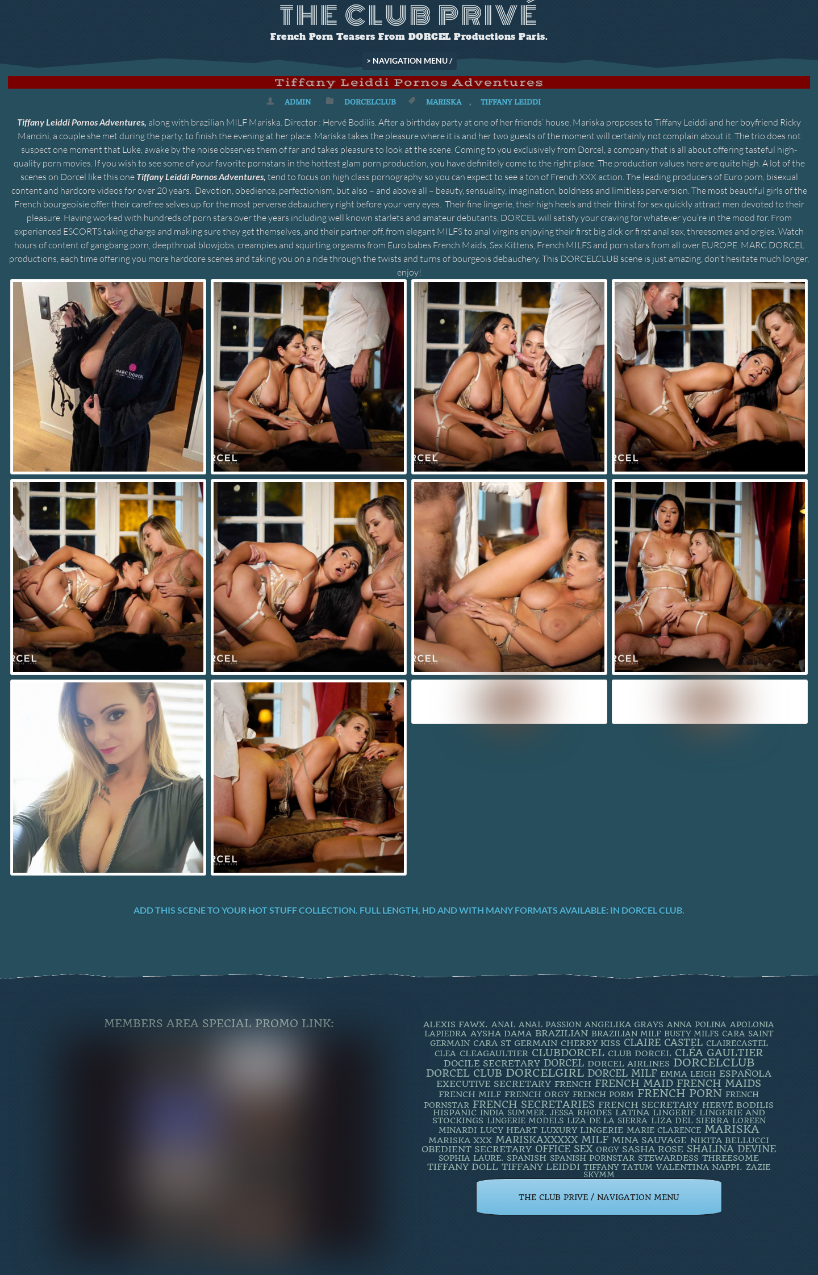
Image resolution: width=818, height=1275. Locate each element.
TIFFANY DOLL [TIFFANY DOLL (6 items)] (462, 1166)
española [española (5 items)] (745, 1073)
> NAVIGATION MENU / (409, 60)
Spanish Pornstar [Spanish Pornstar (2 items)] (592, 1157)
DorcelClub (370, 102)
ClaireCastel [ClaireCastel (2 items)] (737, 1043)
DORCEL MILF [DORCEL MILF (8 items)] (622, 1073)
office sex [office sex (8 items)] (563, 1149)
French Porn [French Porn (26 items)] (679, 1093)
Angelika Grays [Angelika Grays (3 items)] (624, 1024)
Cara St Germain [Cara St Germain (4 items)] (515, 1043)
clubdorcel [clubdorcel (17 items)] (568, 1053)
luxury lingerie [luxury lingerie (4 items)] (582, 1130)
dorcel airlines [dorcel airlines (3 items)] (628, 1064)
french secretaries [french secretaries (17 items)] (534, 1104)
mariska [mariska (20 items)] (731, 1129)
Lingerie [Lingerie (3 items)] (674, 1112)
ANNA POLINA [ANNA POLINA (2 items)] (697, 1024)
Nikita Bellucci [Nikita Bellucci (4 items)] (729, 1140)
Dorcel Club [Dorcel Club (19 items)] (464, 1073)
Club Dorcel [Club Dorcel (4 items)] (639, 1053)
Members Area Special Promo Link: (219, 1023)
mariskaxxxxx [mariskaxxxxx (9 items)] (536, 1139)
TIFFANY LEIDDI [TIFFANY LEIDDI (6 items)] (541, 1166)
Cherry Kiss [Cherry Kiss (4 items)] (590, 1043)
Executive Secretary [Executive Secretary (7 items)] (493, 1083)
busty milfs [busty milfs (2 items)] (691, 1033)
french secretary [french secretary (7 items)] (648, 1104)
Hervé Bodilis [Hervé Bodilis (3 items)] (738, 1105)
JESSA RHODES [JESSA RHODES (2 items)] (581, 1112)
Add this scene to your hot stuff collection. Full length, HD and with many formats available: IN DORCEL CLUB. (409, 910)
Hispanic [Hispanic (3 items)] (455, 1112)
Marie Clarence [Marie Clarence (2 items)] (664, 1130)
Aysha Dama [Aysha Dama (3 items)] (501, 1033)
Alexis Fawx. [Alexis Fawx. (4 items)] (455, 1024)
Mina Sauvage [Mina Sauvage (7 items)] (649, 1140)
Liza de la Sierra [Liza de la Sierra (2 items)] (607, 1120)
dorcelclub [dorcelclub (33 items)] (713, 1062)
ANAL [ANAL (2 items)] (503, 1024)
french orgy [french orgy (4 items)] (536, 1094)
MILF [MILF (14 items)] (594, 1139)
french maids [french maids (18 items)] (719, 1083)
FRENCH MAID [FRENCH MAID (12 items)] (634, 1083)
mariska (443, 102)
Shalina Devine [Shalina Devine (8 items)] (731, 1149)
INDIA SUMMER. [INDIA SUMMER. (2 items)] (513, 1112)
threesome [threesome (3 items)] (730, 1158)
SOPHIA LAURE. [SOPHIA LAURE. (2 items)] (471, 1157)
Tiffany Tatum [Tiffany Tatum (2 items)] (618, 1167)
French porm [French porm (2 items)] (603, 1094)
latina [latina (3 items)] (632, 1112)
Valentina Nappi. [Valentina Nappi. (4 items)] (699, 1167)
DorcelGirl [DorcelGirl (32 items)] (545, 1073)
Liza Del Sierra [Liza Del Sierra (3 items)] (690, 1120)
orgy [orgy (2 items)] (607, 1149)
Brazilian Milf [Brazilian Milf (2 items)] (626, 1033)
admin (298, 102)
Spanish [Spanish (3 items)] (526, 1158)
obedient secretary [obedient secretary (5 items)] (476, 1149)
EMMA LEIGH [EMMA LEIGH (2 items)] (688, 1073)
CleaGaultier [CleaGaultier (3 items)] (494, 1053)
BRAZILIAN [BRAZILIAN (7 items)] (561, 1033)
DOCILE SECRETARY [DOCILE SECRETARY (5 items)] (492, 1063)
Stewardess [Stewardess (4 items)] (668, 1158)
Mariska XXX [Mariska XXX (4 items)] (460, 1140)
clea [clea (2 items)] (445, 1053)
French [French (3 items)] (572, 1084)
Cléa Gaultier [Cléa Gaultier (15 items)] (719, 1053)
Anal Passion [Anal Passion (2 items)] (550, 1024)
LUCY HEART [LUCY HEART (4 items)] (508, 1130)
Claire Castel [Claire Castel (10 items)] (663, 1042)
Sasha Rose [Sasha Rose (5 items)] (652, 1149)
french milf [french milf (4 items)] (470, 1094)
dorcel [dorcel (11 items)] (564, 1063)
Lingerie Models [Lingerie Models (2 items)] (525, 1120)
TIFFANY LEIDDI (511, 102)
